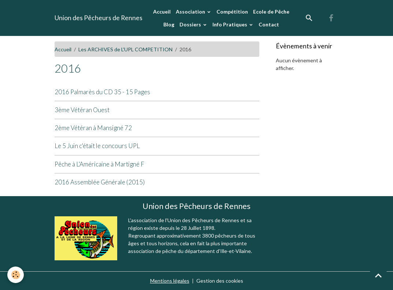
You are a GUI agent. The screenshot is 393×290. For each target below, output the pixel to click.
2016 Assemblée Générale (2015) (100, 182)
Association (191, 11)
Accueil (162, 11)
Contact (269, 24)
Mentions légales (169, 281)
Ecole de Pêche (271, 11)
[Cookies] (15, 275)
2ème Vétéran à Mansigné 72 (93, 128)
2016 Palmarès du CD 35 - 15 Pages (102, 92)
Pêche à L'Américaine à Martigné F (99, 164)
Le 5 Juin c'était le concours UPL (97, 146)
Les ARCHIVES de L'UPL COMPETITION (125, 49)
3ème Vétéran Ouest (82, 110)
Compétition (232, 11)
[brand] (98, 18)
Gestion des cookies (219, 281)
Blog (168, 24)
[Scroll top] (378, 275)
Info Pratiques (230, 24)
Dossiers (190, 24)
